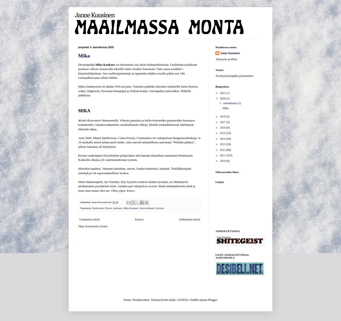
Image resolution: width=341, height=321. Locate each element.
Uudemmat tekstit (89, 219)
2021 (223, 93)
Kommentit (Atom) (96, 226)
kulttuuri (117, 208)
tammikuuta (230, 103)
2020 (223, 98)
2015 (223, 133)
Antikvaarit (97, 208)
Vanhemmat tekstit (189, 219)
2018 (223, 116)
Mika (84, 56)
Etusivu (139, 219)
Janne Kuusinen (230, 53)
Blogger (212, 300)
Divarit (108, 208)
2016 (223, 127)
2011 (223, 155)
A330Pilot (182, 300)
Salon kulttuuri (147, 208)
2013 (223, 144)
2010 (223, 161)
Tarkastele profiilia (226, 59)
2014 (223, 138)
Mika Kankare (131, 208)
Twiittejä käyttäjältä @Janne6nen (234, 76)
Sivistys (160, 208)
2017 (223, 122)
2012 (223, 150)
